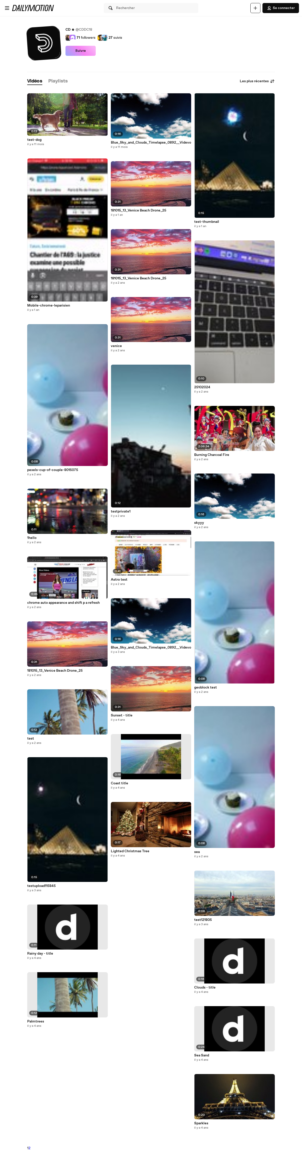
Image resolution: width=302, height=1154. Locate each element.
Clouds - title (205, 988)
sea (197, 852)
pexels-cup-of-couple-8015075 (52, 470)
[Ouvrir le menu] (7, 8)
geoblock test (205, 688)
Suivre (80, 51)
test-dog (34, 140)
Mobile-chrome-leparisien (48, 306)
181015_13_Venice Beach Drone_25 (55, 671)
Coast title (119, 783)
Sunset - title (121, 715)
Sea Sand (201, 1055)
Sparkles (201, 1123)
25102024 (202, 387)
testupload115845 (41, 886)
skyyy (199, 523)
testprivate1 (120, 511)
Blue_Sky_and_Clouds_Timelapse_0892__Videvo (151, 143)
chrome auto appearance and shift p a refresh (63, 603)
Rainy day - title (40, 954)
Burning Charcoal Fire (211, 455)
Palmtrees (35, 1021)
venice (116, 346)
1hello (32, 538)
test (30, 739)
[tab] (34, 81)
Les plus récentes (257, 81)
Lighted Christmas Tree (130, 851)
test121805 (203, 920)
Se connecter (281, 8)
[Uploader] (255, 8)
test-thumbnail (206, 222)
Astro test (119, 580)
